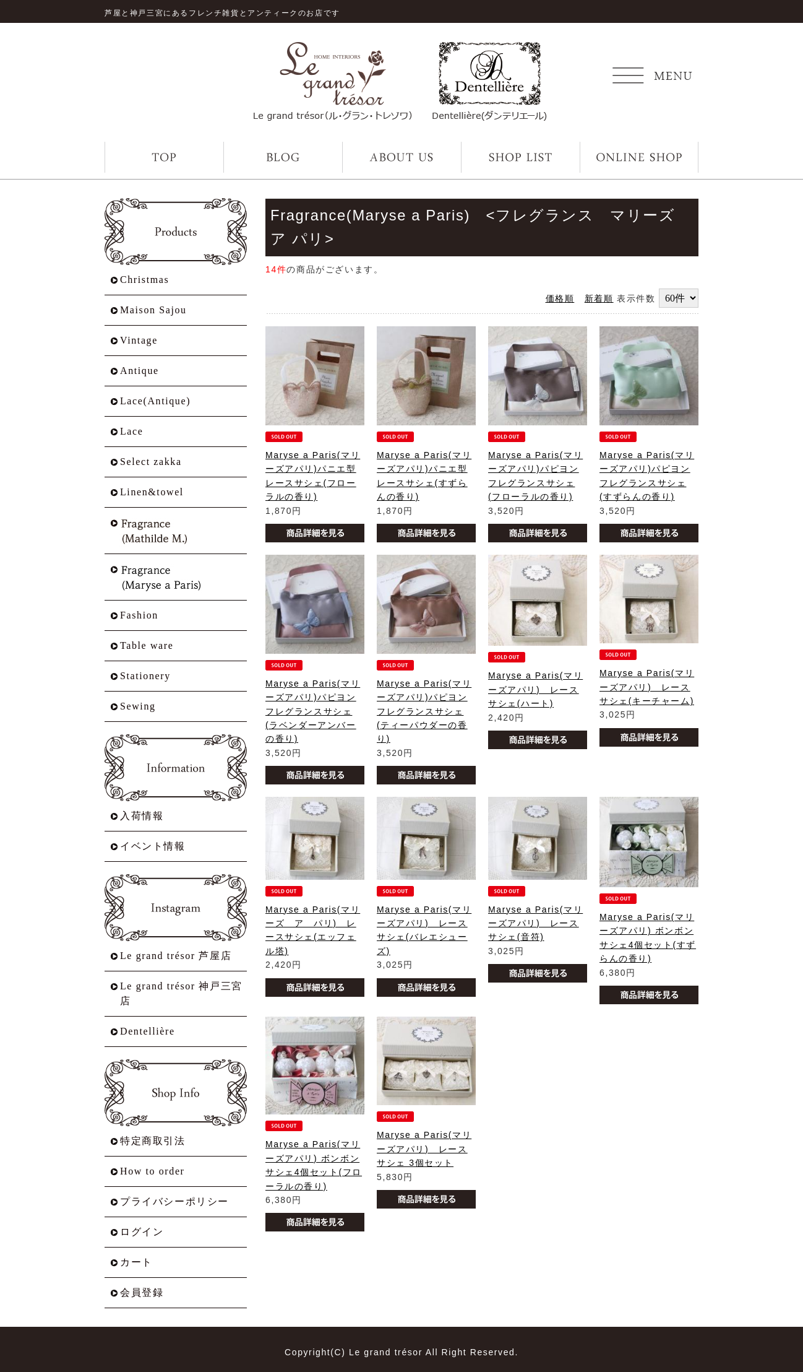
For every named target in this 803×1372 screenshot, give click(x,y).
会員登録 (141, 1292)
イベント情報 (153, 846)
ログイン (141, 1232)
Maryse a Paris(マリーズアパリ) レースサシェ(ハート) (535, 689)
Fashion (139, 615)
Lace (131, 431)
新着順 (599, 298)
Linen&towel (152, 492)
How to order (152, 1171)
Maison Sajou (153, 310)
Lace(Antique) (155, 401)
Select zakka (151, 461)
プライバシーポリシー (174, 1201)
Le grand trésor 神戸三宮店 (181, 993)
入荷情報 (141, 815)
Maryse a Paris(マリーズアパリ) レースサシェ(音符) (535, 923)
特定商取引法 (153, 1140)
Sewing (138, 706)
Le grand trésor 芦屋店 (175, 955)
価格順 (560, 298)
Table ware (146, 645)
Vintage (139, 340)
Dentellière (147, 1031)
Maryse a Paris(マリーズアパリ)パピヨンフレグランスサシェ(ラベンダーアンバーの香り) (312, 711)
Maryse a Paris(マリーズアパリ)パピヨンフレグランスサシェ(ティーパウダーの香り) (424, 711)
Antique (139, 370)
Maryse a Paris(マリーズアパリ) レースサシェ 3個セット (424, 1149)
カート (136, 1262)
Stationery (145, 676)
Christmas (144, 279)
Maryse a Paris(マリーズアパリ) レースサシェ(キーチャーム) (646, 687)
